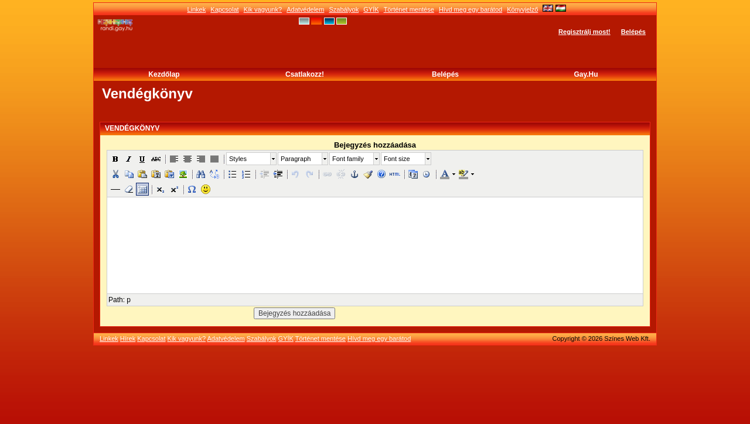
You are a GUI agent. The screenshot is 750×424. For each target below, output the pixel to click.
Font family (348, 158)
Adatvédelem (305, 9)
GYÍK (371, 9)
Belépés (633, 31)
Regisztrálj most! (584, 31)
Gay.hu (586, 74)
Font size (397, 158)
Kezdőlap (163, 74)
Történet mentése (409, 9)
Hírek (127, 338)
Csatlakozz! (304, 74)
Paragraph (296, 158)
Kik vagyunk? (263, 9)
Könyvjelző (522, 9)
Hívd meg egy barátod (470, 9)
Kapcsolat (224, 9)
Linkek (196, 9)
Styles (238, 158)
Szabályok (344, 9)
